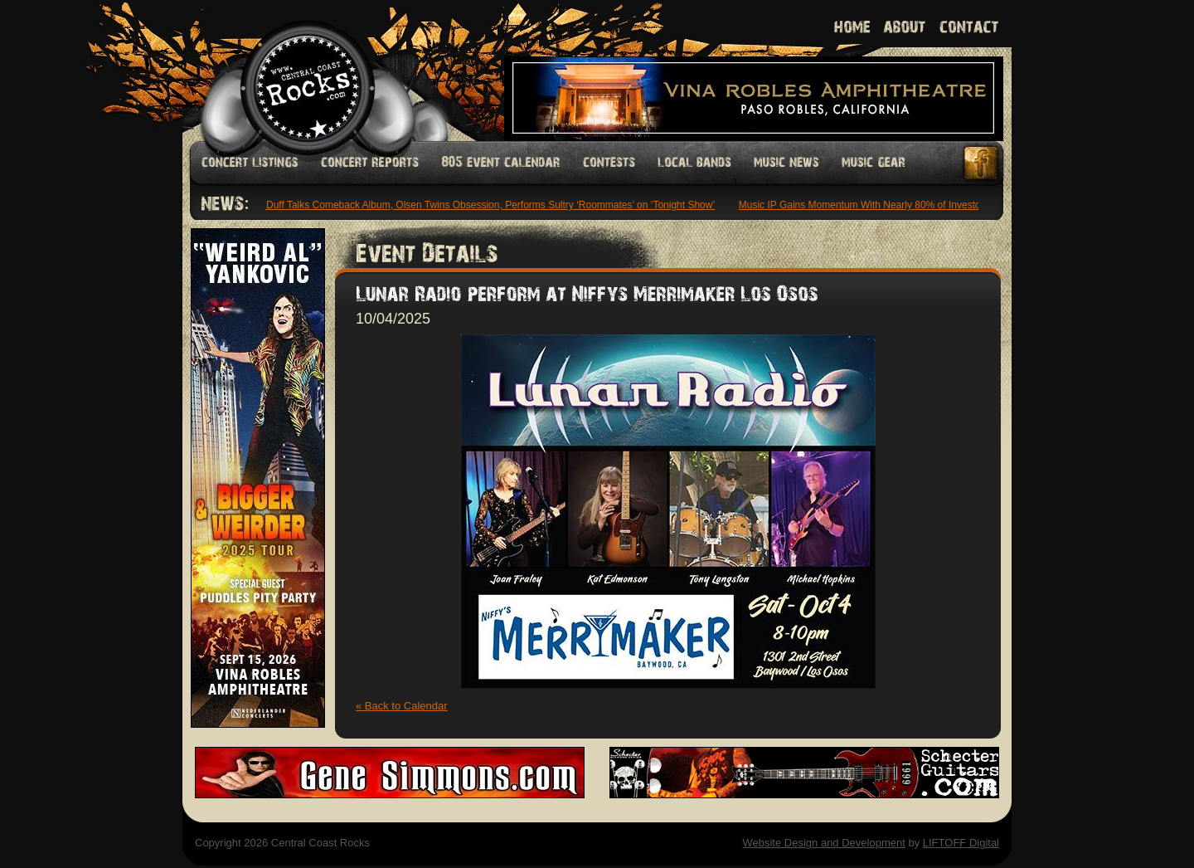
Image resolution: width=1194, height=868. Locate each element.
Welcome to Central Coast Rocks (288, 70)
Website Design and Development (823, 842)
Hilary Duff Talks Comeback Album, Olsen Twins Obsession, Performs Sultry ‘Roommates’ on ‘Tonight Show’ (478, 205)
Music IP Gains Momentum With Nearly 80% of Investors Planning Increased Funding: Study (945, 205)
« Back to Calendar (402, 706)
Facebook (981, 163)
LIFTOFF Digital (961, 842)
